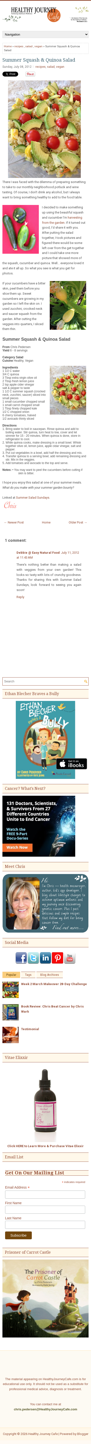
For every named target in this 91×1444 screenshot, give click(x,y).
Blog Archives (49, 975)
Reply (20, 597)
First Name (13, 1203)
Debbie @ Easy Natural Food (38, 552)
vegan (38, 46)
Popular (11, 975)
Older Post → (78, 522)
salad (29, 46)
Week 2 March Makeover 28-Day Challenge (54, 984)
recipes (18, 46)
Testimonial (30, 1029)
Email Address (17, 1187)
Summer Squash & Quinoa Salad (38, 60)
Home (8, 46)
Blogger (82, 1434)
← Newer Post (14, 522)
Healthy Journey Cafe (43, 1434)
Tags (28, 975)
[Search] (43, 681)
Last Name (13, 1218)
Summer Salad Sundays (32, 497)
